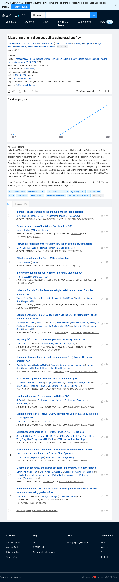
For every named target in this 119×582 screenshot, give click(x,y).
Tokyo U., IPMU (81, 326)
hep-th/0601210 (50, 219)
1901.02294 (20, 75)
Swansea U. (32, 472)
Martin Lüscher (23, 230)
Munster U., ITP (74, 475)
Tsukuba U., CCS (66, 343)
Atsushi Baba (14, 43)
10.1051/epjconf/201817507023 (31, 503)
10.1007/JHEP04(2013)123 (71, 265)
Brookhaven (58, 382)
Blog (102, 542)
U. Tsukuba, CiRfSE (76, 365)
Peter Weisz (44, 248)
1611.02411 (59, 371)
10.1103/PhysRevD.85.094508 (80, 425)
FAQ (34, 542)
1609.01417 (21, 350)
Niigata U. (88, 43)
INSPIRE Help (39, 547)
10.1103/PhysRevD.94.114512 (85, 332)
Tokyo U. (44, 386)
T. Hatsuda (33, 386)
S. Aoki (68, 382)
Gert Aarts (21, 472)
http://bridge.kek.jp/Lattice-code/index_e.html (36, 510)
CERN (34, 230)
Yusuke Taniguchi (50, 343)
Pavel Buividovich (54, 457)
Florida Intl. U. (36, 216)
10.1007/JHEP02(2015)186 (71, 481)
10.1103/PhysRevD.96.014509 (46, 350)
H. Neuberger (50, 216)
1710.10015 (60, 499)
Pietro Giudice (58, 475)
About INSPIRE (13, 542)
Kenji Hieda (46, 298)
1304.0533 (87, 280)
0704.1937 (56, 407)
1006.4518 (76, 233)
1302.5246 (48, 265)
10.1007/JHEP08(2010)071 (28, 237)
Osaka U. (51, 46)
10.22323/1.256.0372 (78, 442)
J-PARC (51, 323)
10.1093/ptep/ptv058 (30, 308)
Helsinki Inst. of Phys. (41, 475)
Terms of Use (12, 557)
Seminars (63, 21)
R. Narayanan (22, 216)
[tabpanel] (59, 363)
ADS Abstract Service (25, 85)
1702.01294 (57, 442)
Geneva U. (46, 230)
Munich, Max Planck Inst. (62, 248)
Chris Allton (45, 472)
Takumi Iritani (63, 323)
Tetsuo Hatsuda (43, 326)
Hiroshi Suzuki (23, 277)
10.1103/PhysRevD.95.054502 (83, 371)
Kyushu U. (34, 298)
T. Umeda (20, 382)
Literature (11, 21)
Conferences (84, 21)
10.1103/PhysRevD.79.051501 (80, 389)
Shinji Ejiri (78, 43)
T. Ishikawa (43, 400)
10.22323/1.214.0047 (77, 461)
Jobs (45, 21)
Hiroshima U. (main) (59, 368)
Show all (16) (98, 195)
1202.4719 (56, 425)
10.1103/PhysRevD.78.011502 (80, 407)
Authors (29, 21)
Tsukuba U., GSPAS (30, 43)
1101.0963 (48, 251)
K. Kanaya (53, 386)
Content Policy (13, 547)
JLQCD (19, 400)
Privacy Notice (12, 552)
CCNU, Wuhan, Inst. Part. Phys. (73, 436)
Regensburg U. (37, 457)
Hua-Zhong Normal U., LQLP (42, 436)
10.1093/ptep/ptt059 (25, 283)
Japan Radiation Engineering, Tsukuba (66, 400)
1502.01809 (92, 304)
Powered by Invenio (10, 577)
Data (102, 21)
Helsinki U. (21, 475)
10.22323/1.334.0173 (22, 78)
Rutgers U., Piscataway (68, 216)
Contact (104, 557)
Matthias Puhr (22, 457)
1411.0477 (57, 461)
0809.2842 (56, 389)
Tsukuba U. (21, 46)
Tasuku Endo (22, 298)
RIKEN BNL (21, 386)
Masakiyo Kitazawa (37, 46)
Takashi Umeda (42, 368)
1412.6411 (48, 481)
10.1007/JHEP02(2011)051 (71, 251)
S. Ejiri (48, 382)
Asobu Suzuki (47, 43)
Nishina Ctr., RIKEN (39, 277)
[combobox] (68, 15)
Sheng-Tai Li (22, 436)
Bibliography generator (77, 542)
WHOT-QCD (21, 343)
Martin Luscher (23, 248)
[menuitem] (113, 15)
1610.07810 (60, 332)
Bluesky (104, 547)
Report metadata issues (44, 552)
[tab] (16, 204)
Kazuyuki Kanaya (58, 365)
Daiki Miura (68, 298)
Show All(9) (62, 47)
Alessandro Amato (72, 472)
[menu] (108, 15)
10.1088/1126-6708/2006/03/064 (79, 219)
